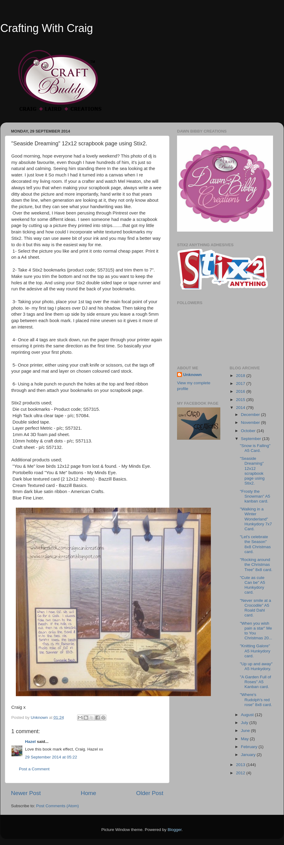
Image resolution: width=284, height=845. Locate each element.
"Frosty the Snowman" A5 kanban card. (255, 496)
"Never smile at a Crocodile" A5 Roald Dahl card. (255, 608)
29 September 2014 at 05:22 (51, 757)
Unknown (192, 374)
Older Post (149, 793)
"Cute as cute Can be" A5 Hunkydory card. (252, 585)
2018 (241, 375)
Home (88, 793)
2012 (241, 773)
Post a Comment (34, 769)
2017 (241, 383)
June (246, 730)
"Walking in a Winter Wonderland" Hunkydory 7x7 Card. (256, 519)
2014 (241, 407)
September (251, 438)
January (249, 754)
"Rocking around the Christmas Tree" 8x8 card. (256, 564)
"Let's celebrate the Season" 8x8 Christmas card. (255, 544)
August (248, 714)
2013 (241, 764)
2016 (241, 391)
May (245, 739)
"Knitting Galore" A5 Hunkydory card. (255, 651)
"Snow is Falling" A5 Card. (255, 448)
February (250, 746)
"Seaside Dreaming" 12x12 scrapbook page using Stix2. (252, 470)
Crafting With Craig (46, 28)
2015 (241, 399)
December (251, 414)
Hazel (30, 741)
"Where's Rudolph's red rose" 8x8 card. (256, 699)
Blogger (175, 829)
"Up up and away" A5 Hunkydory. (256, 666)
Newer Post (26, 793)
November (251, 422)
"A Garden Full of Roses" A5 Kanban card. (255, 682)
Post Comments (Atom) (57, 806)
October (249, 430)
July (245, 722)
